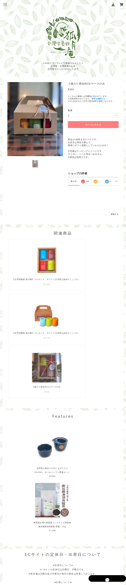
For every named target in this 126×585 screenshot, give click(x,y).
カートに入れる (93, 124)
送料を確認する (98, 99)
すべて (74, 181)
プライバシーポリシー (63, 559)
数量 (70, 110)
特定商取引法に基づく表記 (62, 564)
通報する (114, 214)
